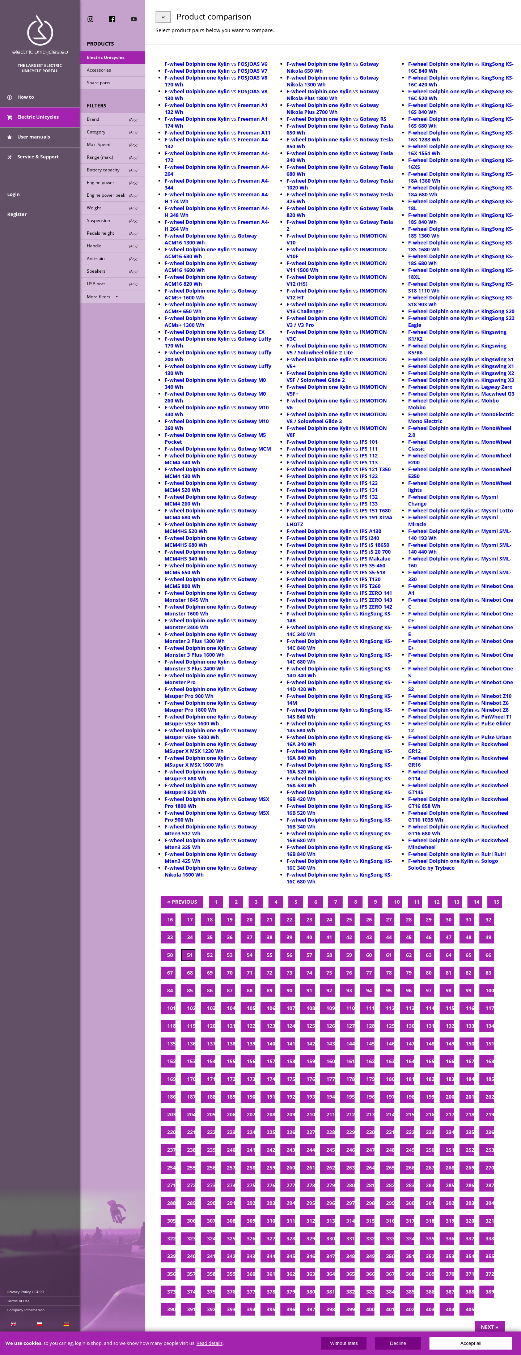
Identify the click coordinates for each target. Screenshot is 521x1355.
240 (231, 1149)
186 (171, 1096)
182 (430, 1078)
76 (349, 972)
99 (468, 990)
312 (310, 1220)
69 (210, 972)
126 (330, 1025)
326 (251, 1238)
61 (389, 954)
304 (490, 1203)
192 (291, 1096)
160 (330, 1061)
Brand (112, 119)
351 (410, 1256)
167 (470, 1061)
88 (250, 990)
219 (490, 1114)
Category (112, 132)
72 (269, 972)
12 (437, 901)
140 (271, 1043)
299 (390, 1203)
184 (470, 1078)
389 (490, 1291)
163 (390, 1061)
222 (211, 1132)
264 (370, 1167)
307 (211, 1220)
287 (490, 1185)
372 (490, 1273)
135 (171, 1043)
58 (329, 954)
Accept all (471, 1343)
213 (370, 1114)
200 (450, 1096)
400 (370, 1309)
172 (231, 1078)
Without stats (344, 1343)
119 (191, 1025)
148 (430, 1043)
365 (350, 1273)
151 (490, 1043)
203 (171, 1114)
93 (349, 990)
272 (191, 1185)
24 (329, 919)
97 (429, 990)
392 (211, 1309)
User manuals (28, 136)
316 (390, 1220)
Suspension (112, 220)
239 (211, 1149)
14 (476, 901)
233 (430, 1132)
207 (251, 1114)
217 (450, 1114)
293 (271, 1203)
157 (271, 1061)
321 (490, 1220)
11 (417, 901)
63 (429, 954)
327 (271, 1238)
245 (330, 1149)
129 (390, 1025)
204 (191, 1114)
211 (330, 1114)
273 (211, 1185)
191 (271, 1096)
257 (231, 1167)
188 (211, 1096)
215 (410, 1114)
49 (488, 937)
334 (410, 1238)
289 (191, 1203)
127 (350, 1025)
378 (271, 1291)
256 (211, 1167)
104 (231, 1008)
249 (410, 1149)
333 (390, 1238)
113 (410, 1008)
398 (330, 1309)
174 (271, 1078)
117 (490, 1008)
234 (450, 1132)
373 (171, 1291)
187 (191, 1096)
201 (470, 1096)
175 (291, 1078)
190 (251, 1096)
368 (410, 1273)
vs (216, 63)
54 (250, 954)
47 (449, 937)
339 (171, 1256)
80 (429, 972)
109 (330, 1008)
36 (230, 937)
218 (470, 1114)
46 (429, 937)
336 (450, 1238)
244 (310, 1149)
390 (171, 1309)
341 (211, 1256)
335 (430, 1238)
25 (349, 919)
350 (390, 1256)
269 (470, 1167)
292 (251, 1203)
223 (231, 1132)
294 (291, 1203)
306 (191, 1220)
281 (370, 1185)
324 (211, 1238)
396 (291, 1309)
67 (170, 972)
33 (170, 937)
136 (191, 1043)
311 (291, 1220)
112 (390, 1008)
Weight (112, 208)
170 (191, 1078)
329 (310, 1238)
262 (330, 1167)
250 (430, 1149)
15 (496, 901)
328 (291, 1238)
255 (191, 1167)
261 (310, 1167)
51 (190, 954)
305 (171, 1220)
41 (329, 937)
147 (410, 1043)
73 (289, 972)
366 (370, 1273)
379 (291, 1291)
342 (231, 1256)
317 (410, 1220)
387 (450, 1291)
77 (369, 972)
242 (271, 1149)
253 (490, 1149)
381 (330, 1291)
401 (390, 1309)
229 (350, 1132)
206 (231, 1114)
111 (370, 1008)
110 (350, 1008)
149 (450, 1043)
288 (171, 1203)
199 (430, 1096)
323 (191, 1238)
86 (210, 990)
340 (191, 1256)
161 (350, 1061)
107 (291, 1008)
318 (430, 1220)
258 (251, 1167)
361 (271, 1273)
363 (310, 1273)
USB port (112, 284)
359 (231, 1273)
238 (191, 1149)
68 (190, 972)
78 (389, 972)
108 (310, 1008)
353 (450, 1256)
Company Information (26, 1309)
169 (171, 1078)
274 (231, 1185)
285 (450, 1185)
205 (211, 1114)
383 (370, 1291)
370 (450, 1273)
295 (310, 1203)
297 (350, 1203)
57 (309, 954)
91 (309, 990)
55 (269, 954)
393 (231, 1309)
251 (450, 1149)
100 (490, 990)
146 (390, 1043)
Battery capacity (112, 170)
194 (330, 1096)
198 (410, 1096)
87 (230, 990)
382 (350, 1291)
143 (330, 1043)
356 (171, 1273)
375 (211, 1291)
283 (410, 1185)
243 (291, 1149)
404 (450, 1309)
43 (369, 937)
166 (450, 1061)
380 (310, 1291)
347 (330, 1256)
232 (410, 1132)
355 (490, 1256)
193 (310, 1096)
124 (291, 1025)
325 (231, 1238)
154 (211, 1061)
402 (410, 1309)
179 (370, 1078)
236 (490, 1132)
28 (409, 919)
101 (171, 1008)
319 (450, 1220)
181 (410, 1078)
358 (211, 1273)
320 (470, 1220)
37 (250, 937)
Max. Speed (112, 144)
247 (370, 1149)
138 (231, 1043)
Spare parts (98, 83)
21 (269, 919)
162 (370, 1061)
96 (409, 990)
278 (310, 1185)
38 (269, 937)
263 (350, 1167)
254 (171, 1167)
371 (470, 1273)
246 (350, 1149)
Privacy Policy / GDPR (25, 1291)
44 (389, 937)
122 (251, 1025)
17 (190, 919)
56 (289, 954)
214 (390, 1114)
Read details (209, 1343)
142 (310, 1043)
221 (191, 1132)
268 (450, 1167)
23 (309, 919)
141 (291, 1043)
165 (430, 1061)
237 (171, 1149)
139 (251, 1043)
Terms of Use (18, 1300)
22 (289, 919)
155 (231, 1061)
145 (370, 1043)
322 (171, 1238)
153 (191, 1061)
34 (190, 937)
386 (430, 1291)
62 (409, 954)
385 (410, 1291)
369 (430, 1273)
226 (291, 1132)
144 (350, 1043)
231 (390, 1132)
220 (171, 1132)
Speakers (112, 271)
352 (430, 1256)
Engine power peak (112, 195)
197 (390, 1096)
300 (410, 1203)
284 (430, 1185)
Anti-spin (112, 258)
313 (330, 1220)
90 (289, 990)
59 (349, 954)
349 (370, 1256)
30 (449, 919)
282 (390, 1185)
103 (211, 1008)
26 (369, 919)
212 (350, 1114)
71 (250, 972)
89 (269, 990)
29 (429, 919)
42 (349, 937)
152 (171, 1061)
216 (430, 1114)
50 (170, 954)
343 (251, 1256)
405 (470, 1309)
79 (409, 972)
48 (468, 937)
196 (370, 1096)
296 (330, 1203)
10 (397, 901)
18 (210, 919)
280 (350, 1185)
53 (230, 954)
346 (310, 1256)
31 (468, 919)
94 (369, 990)
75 (329, 972)
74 (309, 972)
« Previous (182, 901)
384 (390, 1291)
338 (490, 1238)
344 (271, 1256)
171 (211, 1078)
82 (468, 972)
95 (389, 990)
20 (250, 919)
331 (350, 1238)
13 (456, 901)
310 (271, 1220)
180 (390, 1078)
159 (310, 1061)
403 (430, 1309)
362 (291, 1273)
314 (350, 1220)
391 (191, 1309)
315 (370, 1220)
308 (231, 1220)
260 (291, 1167)
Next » (490, 1327)
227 (310, 1132)
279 (330, 1185)
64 (449, 954)
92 (329, 990)
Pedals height (112, 233)
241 (251, 1149)
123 (271, 1025)
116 (470, 1008)
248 (390, 1149)
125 (310, 1025)
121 (231, 1025)
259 (271, 1167)
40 (309, 937)
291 (231, 1203)
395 (271, 1309)
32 (488, 919)
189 (231, 1096)
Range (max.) (112, 157)
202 (490, 1096)
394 (251, 1309)
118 (171, 1025)
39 (289, 937)
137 (211, 1043)
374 (191, 1291)
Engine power (112, 182)
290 (211, 1203)
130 (410, 1025)
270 (490, 1167)
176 (310, 1078)
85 (190, 990)
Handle (112, 246)
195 (350, 1096)
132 (450, 1025)
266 (410, 1167)
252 (470, 1149)
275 (251, 1185)
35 (210, 937)
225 (271, 1132)
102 (191, 1008)
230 (370, 1132)
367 (390, 1273)
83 (488, 972)
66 (488, 954)
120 (211, 1025)
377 (251, 1291)
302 (450, 1203)
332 (370, 1238)
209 (291, 1114)
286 (470, 1185)
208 (271, 1114)
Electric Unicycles (105, 57)
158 (291, 1061)
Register (17, 214)
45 (409, 937)
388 (470, 1291)
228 (330, 1132)
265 (390, 1167)
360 (251, 1273)
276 (271, 1185)
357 (191, 1273)
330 (330, 1238)
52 (210, 954)
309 (251, 1220)
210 (310, 1114)
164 (410, 1061)
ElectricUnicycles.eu (40, 34)
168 (490, 1061)
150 (470, 1043)
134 (490, 1025)
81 (449, 972)
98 (449, 990)
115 (450, 1008)
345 (291, 1256)
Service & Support (33, 156)
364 (330, 1273)
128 (370, 1025)
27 (389, 919)
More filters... (103, 297)
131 (430, 1025)
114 (430, 1008)
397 (310, 1309)
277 (291, 1185)
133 (470, 1025)
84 (170, 990)
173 (251, 1078)
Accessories (99, 70)
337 (470, 1238)
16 (170, 919)
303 (470, 1203)
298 (370, 1203)
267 (430, 1167)
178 (350, 1078)
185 (490, 1078)
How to (20, 97)
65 (468, 954)
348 (350, 1256)
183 (450, 1078)
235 (470, 1132)
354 (470, 1256)
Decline (398, 1343)
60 (369, 954)
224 (251, 1132)
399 (350, 1309)
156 (251, 1061)
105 (251, 1008)
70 (230, 972)
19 (230, 919)
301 (430, 1203)
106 (271, 1008)
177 (330, 1078)
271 (171, 1185)
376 (231, 1291)
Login (13, 194)
